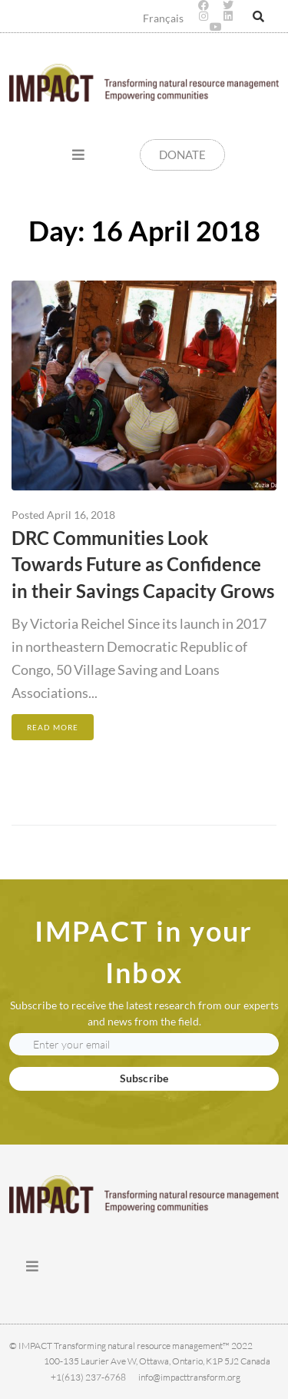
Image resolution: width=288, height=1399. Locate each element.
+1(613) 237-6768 (88, 1377)
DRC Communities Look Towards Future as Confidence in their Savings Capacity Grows (143, 564)
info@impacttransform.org (189, 1377)
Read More (52, 727)
